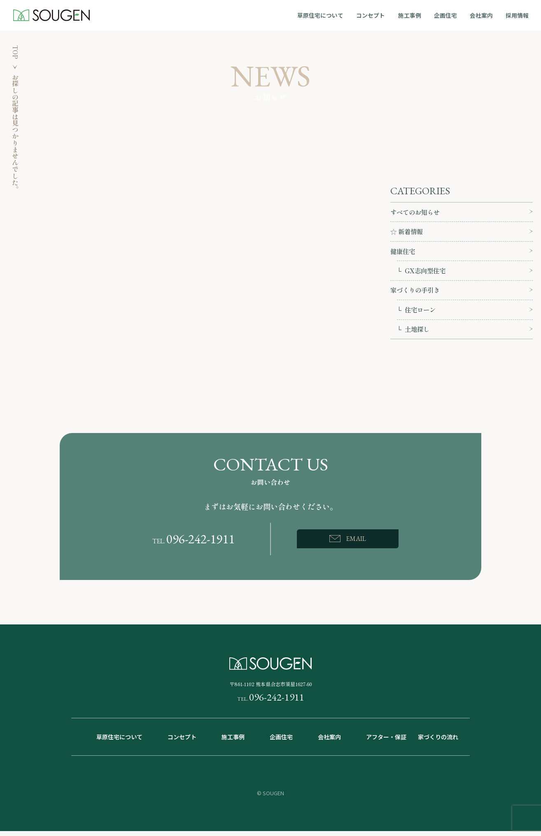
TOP (15, 52)
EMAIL (356, 543)
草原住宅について (328, 15)
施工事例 (414, 15)
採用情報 (517, 15)
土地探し (418, 333)
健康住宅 (403, 253)
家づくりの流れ (438, 742)
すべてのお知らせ (416, 212)
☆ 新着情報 (407, 233)
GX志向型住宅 (426, 273)
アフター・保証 (386, 742)
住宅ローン (421, 313)
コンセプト (376, 15)
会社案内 (483, 15)
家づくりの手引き (416, 293)
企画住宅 (448, 15)
